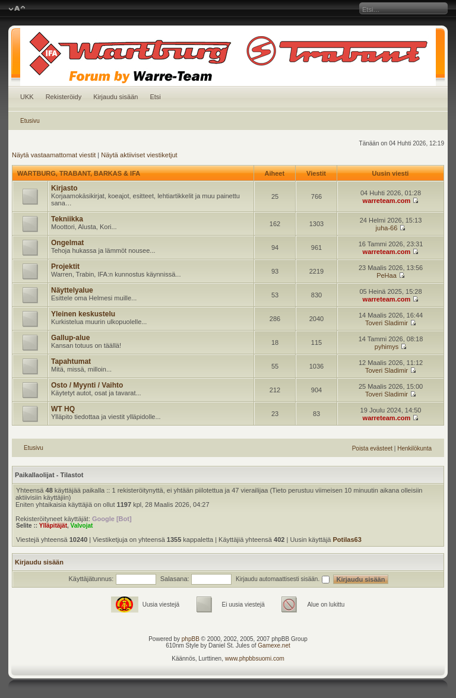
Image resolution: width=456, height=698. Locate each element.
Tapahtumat (71, 361)
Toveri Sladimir (386, 322)
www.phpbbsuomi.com (254, 658)
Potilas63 (347, 539)
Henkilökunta (414, 448)
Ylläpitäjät (53, 525)
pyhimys (386, 346)
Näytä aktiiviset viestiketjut (139, 154)
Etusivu (30, 121)
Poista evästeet (372, 448)
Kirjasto (64, 188)
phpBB (191, 639)
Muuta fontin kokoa (17, 9)
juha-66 (387, 227)
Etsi (155, 96)
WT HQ (63, 409)
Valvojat (82, 525)
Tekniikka (67, 219)
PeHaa (386, 275)
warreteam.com (387, 200)
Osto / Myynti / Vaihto (87, 385)
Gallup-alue (70, 338)
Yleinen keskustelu (83, 314)
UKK (27, 96)
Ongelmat (67, 243)
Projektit (65, 266)
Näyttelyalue (72, 290)
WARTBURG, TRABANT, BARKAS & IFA (78, 173)
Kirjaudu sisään (115, 96)
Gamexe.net (274, 645)
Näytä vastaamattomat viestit (54, 154)
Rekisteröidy (64, 96)
